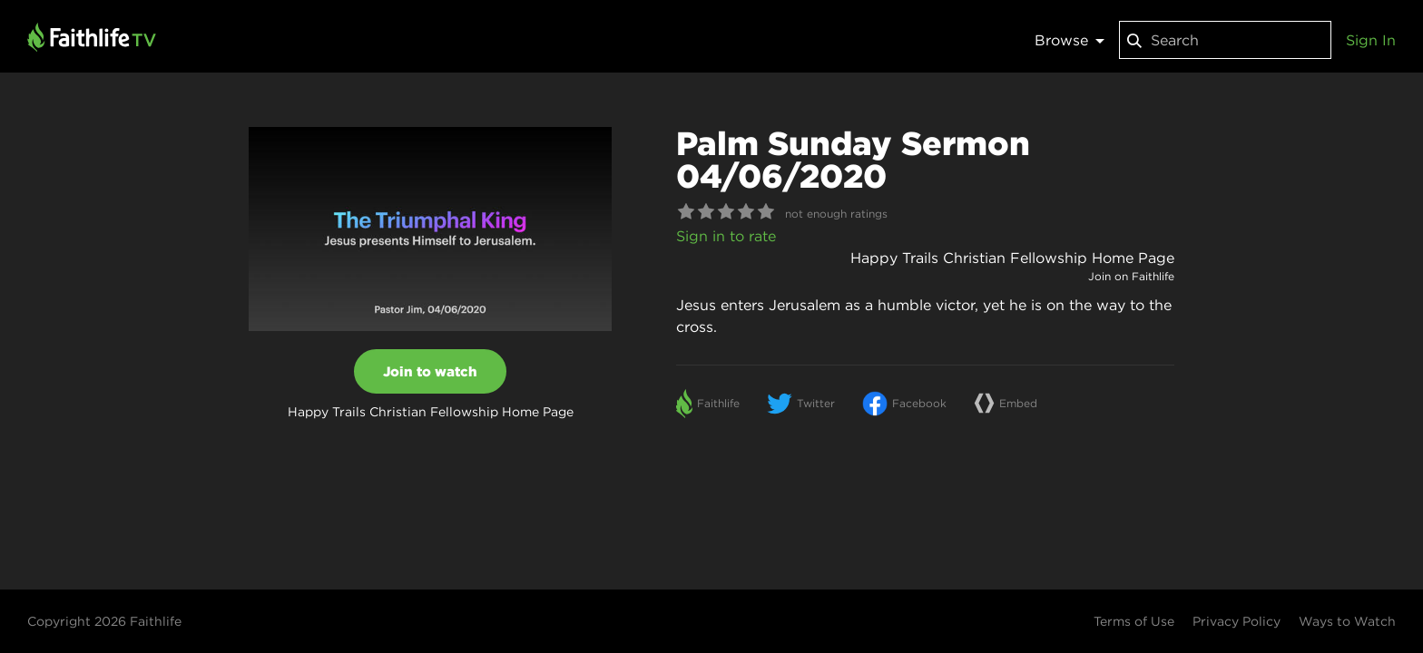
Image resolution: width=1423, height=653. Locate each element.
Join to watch (430, 371)
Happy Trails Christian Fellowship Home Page (1012, 258)
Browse (1069, 40)
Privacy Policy (1236, 621)
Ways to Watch (1347, 621)
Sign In (1371, 40)
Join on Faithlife (1131, 276)
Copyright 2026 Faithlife (104, 621)
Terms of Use (1134, 621)
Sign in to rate (726, 236)
